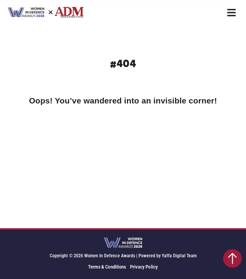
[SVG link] (123, 243)
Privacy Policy (144, 267)
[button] (231, 12)
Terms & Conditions (107, 267)
